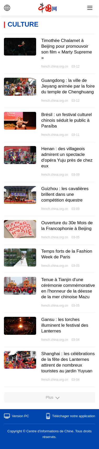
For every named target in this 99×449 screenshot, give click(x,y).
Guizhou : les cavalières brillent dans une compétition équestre (65, 194)
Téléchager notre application (73, 416)
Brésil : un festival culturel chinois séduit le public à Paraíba (66, 120)
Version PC (20, 416)
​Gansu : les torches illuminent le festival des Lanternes (65, 325)
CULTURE (23, 24)
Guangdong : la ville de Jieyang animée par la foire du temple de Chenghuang (68, 86)
